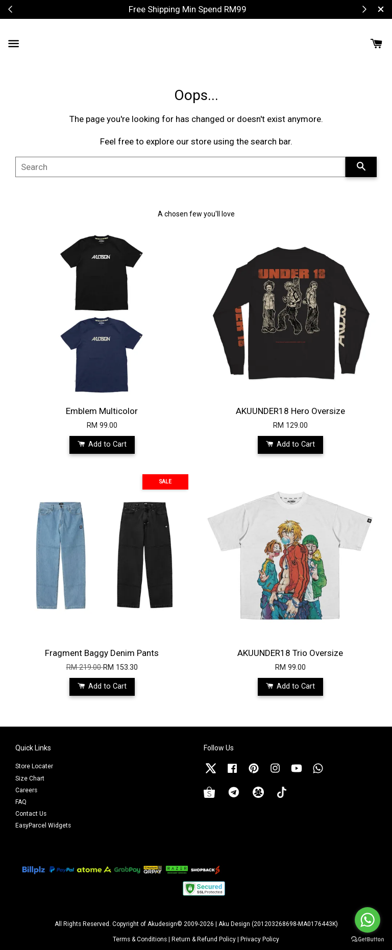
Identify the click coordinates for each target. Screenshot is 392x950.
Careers (26, 790)
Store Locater (34, 766)
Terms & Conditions (140, 939)
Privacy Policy (259, 939)
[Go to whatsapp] (367, 920)
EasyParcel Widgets (43, 825)
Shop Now (235, 9)
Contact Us (30, 813)
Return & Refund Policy (204, 939)
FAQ (21, 802)
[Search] (180, 167)
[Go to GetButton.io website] (367, 939)
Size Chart (29, 778)
